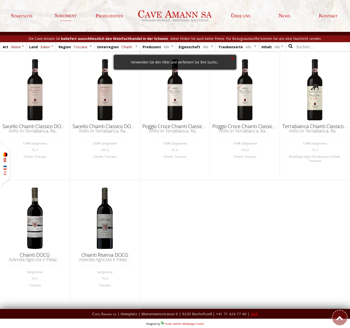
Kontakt (328, 16)
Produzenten (109, 16)
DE (5, 157)
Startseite (22, 16)
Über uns (240, 16)
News (284, 16)
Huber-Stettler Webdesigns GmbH (184, 324)
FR (5, 170)
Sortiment (65, 15)
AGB (254, 313)
